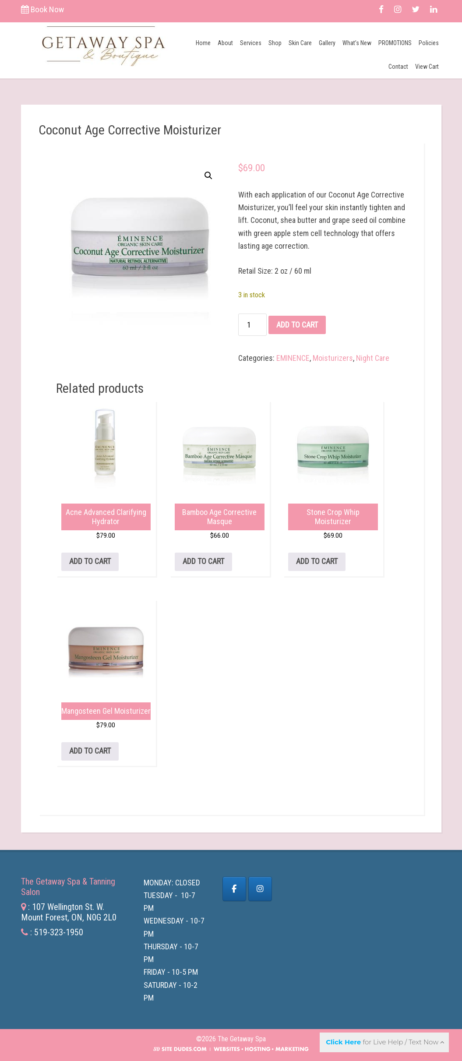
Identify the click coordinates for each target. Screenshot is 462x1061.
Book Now (42, 9)
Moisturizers (333, 358)
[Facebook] (234, 889)
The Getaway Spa (103, 44)
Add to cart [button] (90, 561)
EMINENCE (293, 358)
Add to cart (297, 324)
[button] (208, 175)
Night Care (372, 358)
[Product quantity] (252, 325)
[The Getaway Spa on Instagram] (260, 889)
